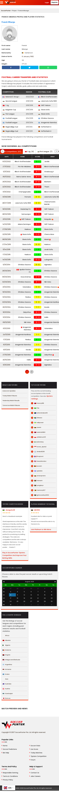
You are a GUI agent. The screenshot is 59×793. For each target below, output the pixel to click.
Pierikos (28, 297)
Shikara (36, 418)
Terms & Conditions (10, 776)
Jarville (46, 161)
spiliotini (36, 471)
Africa (6, 635)
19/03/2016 (6, 209)
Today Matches (36, 753)
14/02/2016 (7, 224)
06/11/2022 (6, 177)
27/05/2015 (6, 229)
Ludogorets (48, 259)
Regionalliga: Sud (10, 127)
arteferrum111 (38, 437)
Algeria (6, 645)
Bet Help (6, 753)
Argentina (7, 664)
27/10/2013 (6, 355)
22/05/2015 (6, 234)
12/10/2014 (6, 265)
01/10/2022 (6, 192)
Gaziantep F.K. (25, 209)
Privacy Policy (8, 780)
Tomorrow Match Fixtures (11, 405)
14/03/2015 (6, 259)
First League (8, 114)
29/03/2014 (6, 271)
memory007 (38, 490)
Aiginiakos (48, 265)
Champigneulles (25, 192)
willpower (37, 423)
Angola (6, 655)
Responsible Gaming (10, 773)
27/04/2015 (6, 244)
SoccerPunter (6, 11)
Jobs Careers (35, 776)
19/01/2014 (6, 312)
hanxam (37, 481)
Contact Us (35, 773)
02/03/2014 (6, 282)
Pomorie (28, 197)
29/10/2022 (6, 182)
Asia (5, 679)
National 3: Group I (11, 97)
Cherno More (49, 234)
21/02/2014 (6, 287)
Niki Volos (47, 282)
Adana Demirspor (24, 224)
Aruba (6, 674)
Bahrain (6, 698)
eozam (36, 466)
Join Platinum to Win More (41, 529)
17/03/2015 (6, 254)
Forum (33, 760)
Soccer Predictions (10, 749)
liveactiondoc (38, 461)
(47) (11, 151)
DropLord (37, 456)
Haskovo (28, 229)
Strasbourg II (49, 172)
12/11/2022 (6, 172)
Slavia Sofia (44, 110)
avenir (36, 427)
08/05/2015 (6, 239)
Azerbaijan (8, 693)
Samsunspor (26, 214)
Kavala (46, 307)
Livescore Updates (9, 391)
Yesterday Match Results (11, 401)
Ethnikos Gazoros (46, 118)
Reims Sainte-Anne (23, 177)
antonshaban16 (39, 413)
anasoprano (38, 476)
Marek (47, 239)
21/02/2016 (6, 219)
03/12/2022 (6, 161)
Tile (35, 408)
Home (5, 746)
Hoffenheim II (44, 127)
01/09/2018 (7, 197)
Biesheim (47, 182)
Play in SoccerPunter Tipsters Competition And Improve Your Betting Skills (14, 555)
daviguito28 (9, 510)
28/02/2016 (6, 214)
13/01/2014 (6, 317)
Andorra (7, 650)
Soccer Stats (35, 746)
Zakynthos (27, 312)
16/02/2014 (7, 292)
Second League (10, 101)
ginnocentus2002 (40, 495)
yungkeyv (37, 485)
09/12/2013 (6, 322)
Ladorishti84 (38, 432)
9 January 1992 (28, 56)
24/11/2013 (6, 334)
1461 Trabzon (44, 105)
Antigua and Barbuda (11, 660)
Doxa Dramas (26, 277)
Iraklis (46, 317)
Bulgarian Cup (9, 110)
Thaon (46, 187)
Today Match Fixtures (10, 396)
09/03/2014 (6, 277)
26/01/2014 (7, 307)
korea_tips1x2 (38, 447)
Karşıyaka (48, 219)
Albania (6, 640)
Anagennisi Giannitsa (47, 122)
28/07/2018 (6, 203)
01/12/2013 (6, 328)
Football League (10, 118)
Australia (7, 684)
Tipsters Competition (38, 756)
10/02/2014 (7, 297)
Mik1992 (35, 510)
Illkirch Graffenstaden (47, 97)
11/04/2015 (6, 249)
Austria (6, 689)
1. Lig (6, 105)
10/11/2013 (6, 345)
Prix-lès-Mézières (24, 166)
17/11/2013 (6, 340)
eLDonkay (37, 442)
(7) (45, 151)
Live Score (34, 749)
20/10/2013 (6, 360)
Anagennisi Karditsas (23, 334)
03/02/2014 (6, 302)
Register (55, 2)
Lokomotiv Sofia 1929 (47, 101)
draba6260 (38, 452)
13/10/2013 (6, 365)
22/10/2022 (6, 187)
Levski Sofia (48, 249)
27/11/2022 (6, 166)
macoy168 (37, 403)
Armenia (7, 669)
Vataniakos (27, 287)
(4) (29, 151)
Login (47, 3)
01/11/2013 (6, 350)
